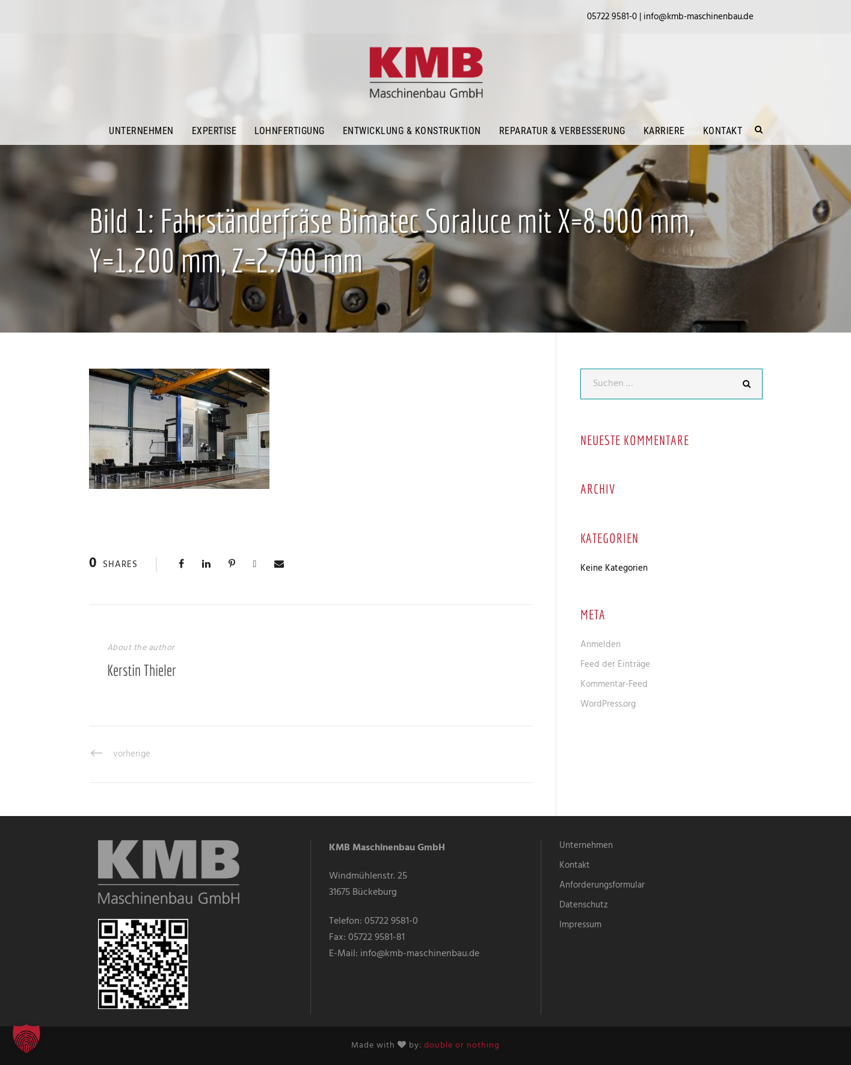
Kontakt (723, 131)
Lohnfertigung (289, 131)
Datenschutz (583, 905)
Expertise (214, 131)
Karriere (664, 131)
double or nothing (462, 1045)
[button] (26, 1038)
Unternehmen (141, 131)
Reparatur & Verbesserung (562, 131)
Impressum (580, 925)
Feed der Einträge (615, 664)
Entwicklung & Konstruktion (412, 131)
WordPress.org (608, 704)
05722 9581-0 (391, 921)
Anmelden (600, 644)
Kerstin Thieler (141, 670)
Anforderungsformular (602, 885)
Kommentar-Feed (614, 684)
